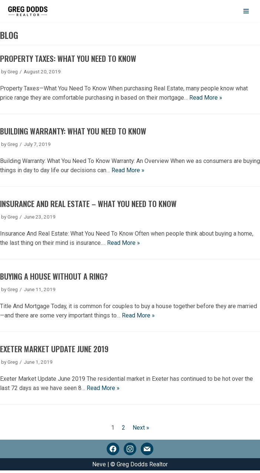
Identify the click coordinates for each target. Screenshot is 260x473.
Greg (12, 71)
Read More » (206, 98)
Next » (141, 429)
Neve (99, 466)
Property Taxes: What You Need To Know (68, 58)
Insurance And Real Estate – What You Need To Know (88, 204)
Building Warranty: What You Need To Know (73, 131)
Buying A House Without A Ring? (54, 277)
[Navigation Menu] (246, 11)
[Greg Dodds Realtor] (28, 11)
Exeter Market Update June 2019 (54, 350)
